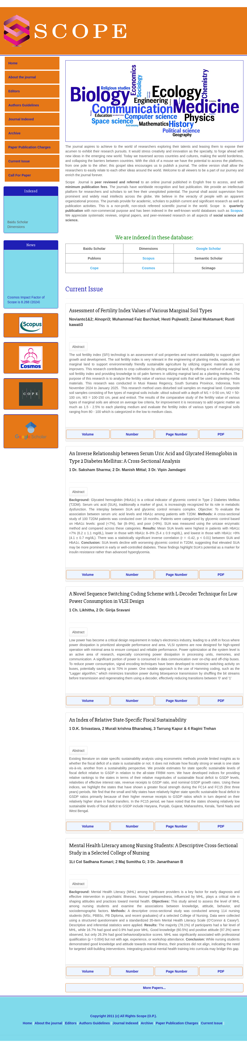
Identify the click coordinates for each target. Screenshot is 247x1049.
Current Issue (19, 161)
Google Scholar (208, 248)
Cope (94, 268)
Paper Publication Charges (29, 147)
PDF (221, 434)
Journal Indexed (21, 119)
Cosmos (148, 268)
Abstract (78, 347)
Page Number (176, 434)
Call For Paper (19, 175)
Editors (14, 91)
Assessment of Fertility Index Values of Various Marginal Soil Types (140, 310)
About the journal (22, 77)
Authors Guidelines (23, 105)
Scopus (148, 258)
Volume (88, 434)
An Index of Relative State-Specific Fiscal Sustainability (127, 720)
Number (132, 434)
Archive (14, 133)
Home (13, 63)
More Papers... (154, 988)
